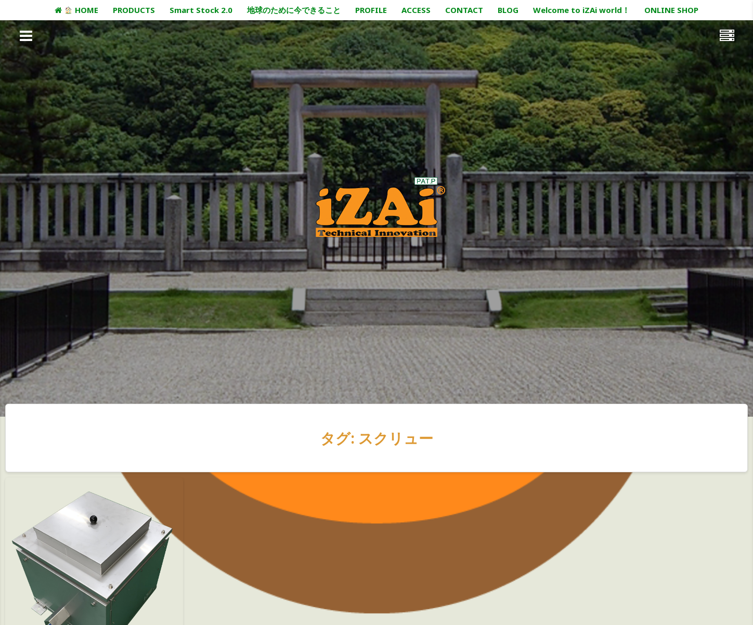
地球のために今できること (294, 10)
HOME (76, 10)
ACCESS (416, 10)
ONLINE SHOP (671, 10)
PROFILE (371, 10)
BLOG (508, 10)
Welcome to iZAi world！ (581, 10)
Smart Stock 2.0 (201, 10)
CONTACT (464, 10)
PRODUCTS (134, 10)
